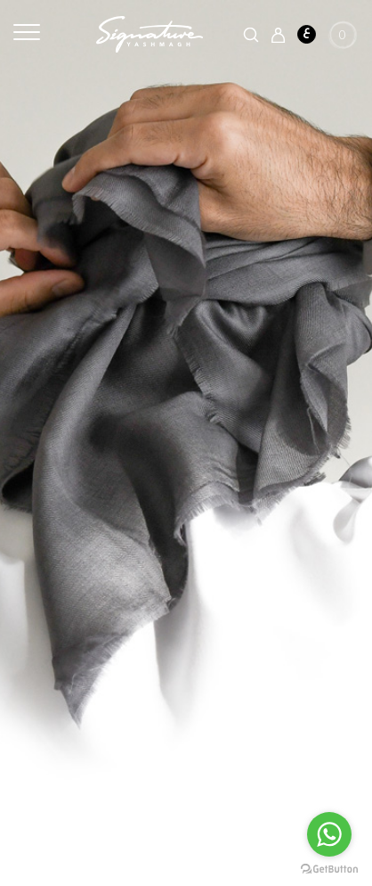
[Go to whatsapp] (329, 834)
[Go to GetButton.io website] (329, 868)
